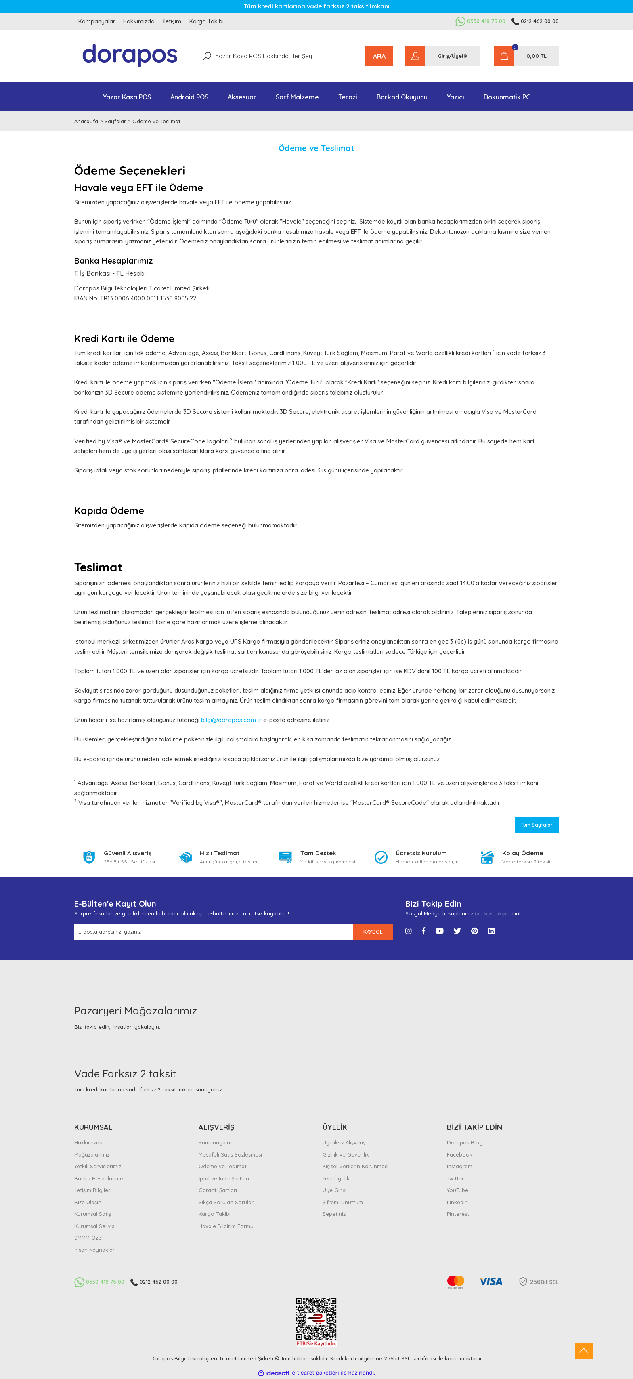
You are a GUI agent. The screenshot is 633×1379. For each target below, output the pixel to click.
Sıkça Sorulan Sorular (226, 1202)
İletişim (172, 21)
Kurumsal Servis (94, 1226)
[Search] (296, 56)
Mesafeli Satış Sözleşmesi (230, 1154)
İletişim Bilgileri (92, 1190)
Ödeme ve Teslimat (223, 1166)
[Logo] (130, 56)
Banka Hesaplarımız (99, 1178)
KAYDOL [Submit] (373, 931)
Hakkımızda (139, 21)
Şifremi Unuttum (343, 1202)
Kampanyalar (96, 21)
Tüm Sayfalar (537, 825)
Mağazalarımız (91, 1154)
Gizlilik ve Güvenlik (346, 1154)
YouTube (457, 1190)
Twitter (455, 1178)
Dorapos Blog (465, 1142)
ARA (379, 56)
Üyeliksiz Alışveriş (344, 1142)
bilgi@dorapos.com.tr (231, 720)
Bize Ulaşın (87, 1202)
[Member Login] (442, 56)
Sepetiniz (334, 1214)
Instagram (459, 1166)
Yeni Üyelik (336, 1178)
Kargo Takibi (206, 21)
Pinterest (458, 1214)
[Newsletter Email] (213, 932)
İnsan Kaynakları (95, 1250)
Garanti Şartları (218, 1190)
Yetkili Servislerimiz (97, 1166)
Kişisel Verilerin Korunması (355, 1166)
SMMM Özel (88, 1237)
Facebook (459, 1154)
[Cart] (526, 56)
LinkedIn (457, 1202)
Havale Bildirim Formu (226, 1226)
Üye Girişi (334, 1190)
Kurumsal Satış (92, 1214)
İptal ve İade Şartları (224, 1178)
